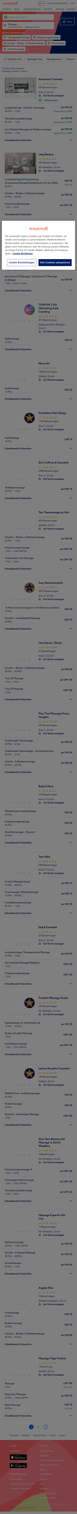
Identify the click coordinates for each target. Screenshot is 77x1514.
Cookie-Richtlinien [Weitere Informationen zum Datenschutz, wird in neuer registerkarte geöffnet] (23, 253)
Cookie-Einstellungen (22, 262)
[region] (38, 245)
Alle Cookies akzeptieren (55, 262)
